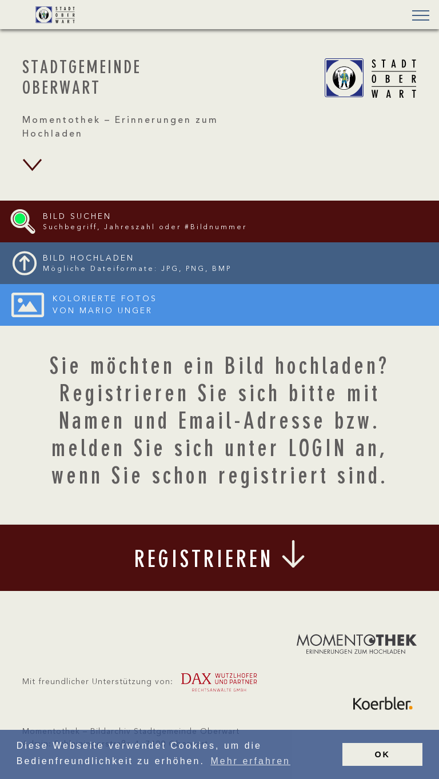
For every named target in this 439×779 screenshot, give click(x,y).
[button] (417, 16)
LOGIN (317, 450)
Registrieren (124, 395)
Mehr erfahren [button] (250, 761)
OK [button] (382, 754)
